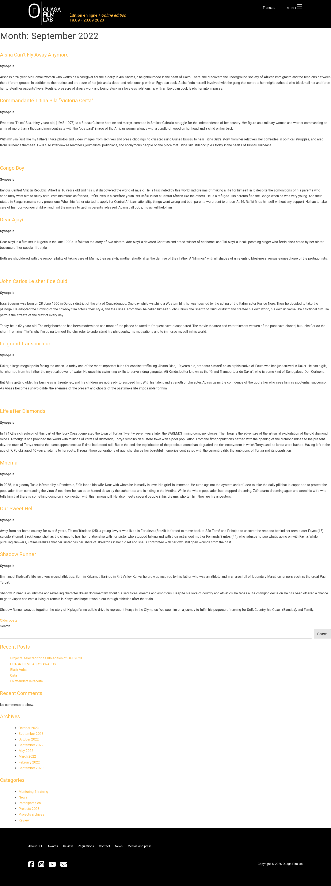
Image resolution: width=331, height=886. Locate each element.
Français (269, 8)
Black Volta (18, 670)
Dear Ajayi (11, 220)
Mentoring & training (33, 792)
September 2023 (31, 734)
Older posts (9, 620)
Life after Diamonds (22, 411)
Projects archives (31, 814)
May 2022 (26, 751)
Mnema (9, 463)
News (23, 797)
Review (24, 820)
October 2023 (29, 728)
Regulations (86, 846)
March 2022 (27, 756)
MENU (294, 8)
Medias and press (140, 846)
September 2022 (31, 745)
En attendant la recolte (26, 681)
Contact (104, 846)
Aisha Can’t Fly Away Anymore (34, 55)
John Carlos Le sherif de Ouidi (34, 281)
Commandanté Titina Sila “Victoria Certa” (46, 101)
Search (5, 626)
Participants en (30, 803)
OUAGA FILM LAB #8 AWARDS (33, 664)
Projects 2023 (29, 809)
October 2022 (29, 739)
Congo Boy (12, 168)
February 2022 (29, 762)
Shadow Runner (18, 554)
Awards (53, 846)
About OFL (35, 846)
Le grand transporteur (25, 344)
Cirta (13, 675)
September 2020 (31, 768)
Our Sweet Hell (17, 509)
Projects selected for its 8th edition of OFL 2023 (46, 658)
